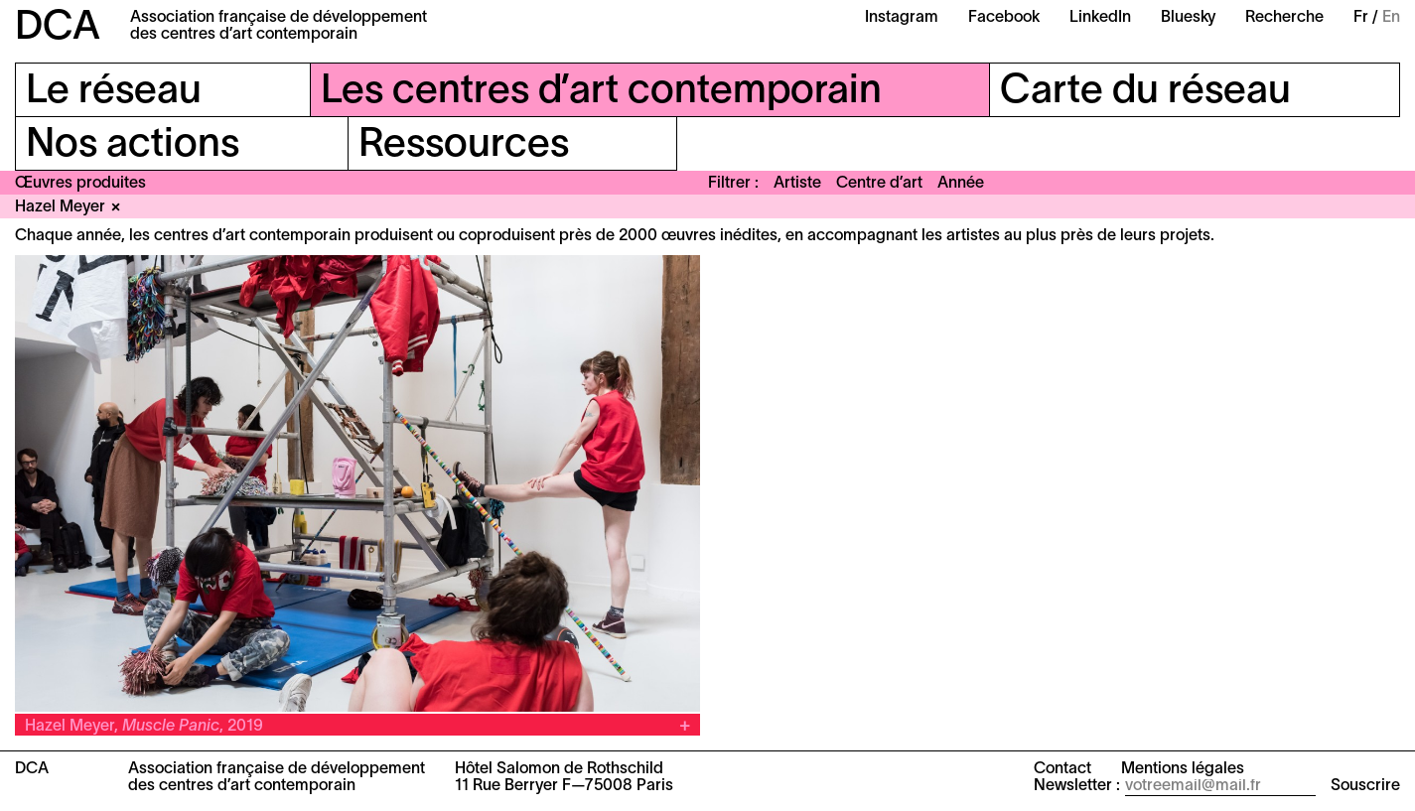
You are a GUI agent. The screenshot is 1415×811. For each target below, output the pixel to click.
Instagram (901, 18)
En (1391, 18)
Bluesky (1188, 18)
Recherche (1284, 18)
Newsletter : (1077, 786)
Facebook (1004, 18)
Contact (1062, 769)
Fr (1360, 18)
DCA (57, 28)
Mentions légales (1182, 769)
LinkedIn (1100, 18)
